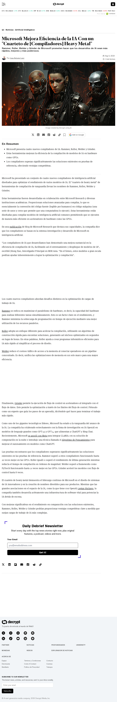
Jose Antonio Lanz (17, 58)
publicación (15, 226)
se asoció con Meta (37, 435)
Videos (29, 650)
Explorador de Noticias (62, 650)
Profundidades (58, 645)
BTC (3, 11)
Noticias (30, 645)
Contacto (49, 661)
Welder (5, 351)
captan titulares (85, 488)
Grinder (18, 403)
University (80, 645)
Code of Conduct (30, 664)
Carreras (49, 664)
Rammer (6, 310)
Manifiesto (5, 667)
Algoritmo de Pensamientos (76, 439)
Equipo (4, 661)
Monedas (6, 650)
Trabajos (49, 667)
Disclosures (6, 664)
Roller (5, 331)
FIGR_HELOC (112, 11)
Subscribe (7, 691)
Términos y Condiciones (32, 661)
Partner (5, 645)
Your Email (12, 539)
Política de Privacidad (31, 667)
